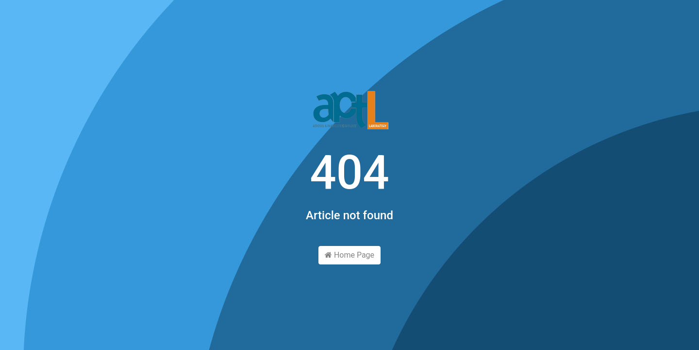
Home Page (349, 255)
